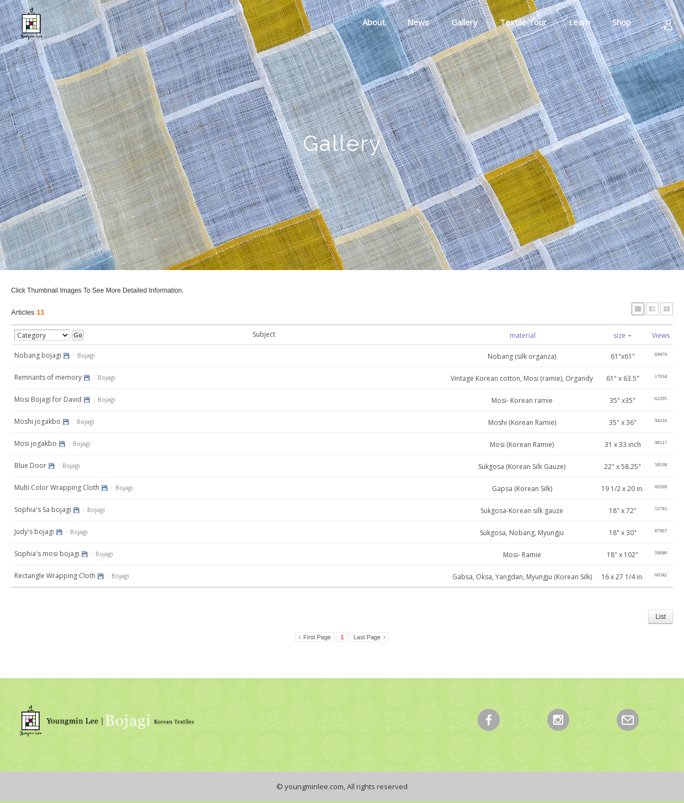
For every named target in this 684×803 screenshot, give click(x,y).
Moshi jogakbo (37, 421)
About (373, 22)
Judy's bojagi (34, 531)
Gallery (464, 22)
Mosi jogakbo (35, 443)
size (622, 335)
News (418, 22)
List (660, 617)
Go (77, 335)
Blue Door (30, 465)
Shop (621, 22)
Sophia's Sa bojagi (42, 509)
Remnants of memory (48, 377)
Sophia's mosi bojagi (46, 553)
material (523, 335)
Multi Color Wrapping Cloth (56, 487)
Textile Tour (523, 22)
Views (661, 335)
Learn (579, 22)
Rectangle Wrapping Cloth (54, 575)
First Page (317, 637)
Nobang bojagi (37, 355)
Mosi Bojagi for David (48, 399)
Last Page (367, 637)
